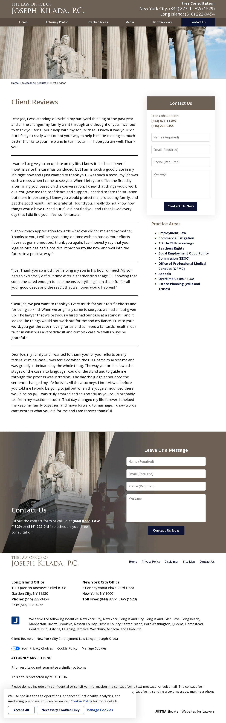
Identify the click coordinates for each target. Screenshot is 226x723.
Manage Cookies (94, 648)
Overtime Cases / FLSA (176, 279)
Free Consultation (198, 3)
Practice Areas (98, 22)
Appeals (164, 274)
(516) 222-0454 (200, 14)
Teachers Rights (171, 248)
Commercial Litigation (176, 238)
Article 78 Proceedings (176, 243)
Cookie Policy (67, 648)
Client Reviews (162, 22)
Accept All (21, 710)
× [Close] (132, 693)
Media (130, 22)
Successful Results (34, 83)
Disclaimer (172, 562)
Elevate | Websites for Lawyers (185, 711)
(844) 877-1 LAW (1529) (192, 8)
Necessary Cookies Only (60, 710)
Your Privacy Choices (32, 648)
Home (23, 22)
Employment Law (172, 233)
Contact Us (198, 22)
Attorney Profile (56, 22)
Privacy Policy (151, 562)
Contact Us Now (181, 206)
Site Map (189, 562)
